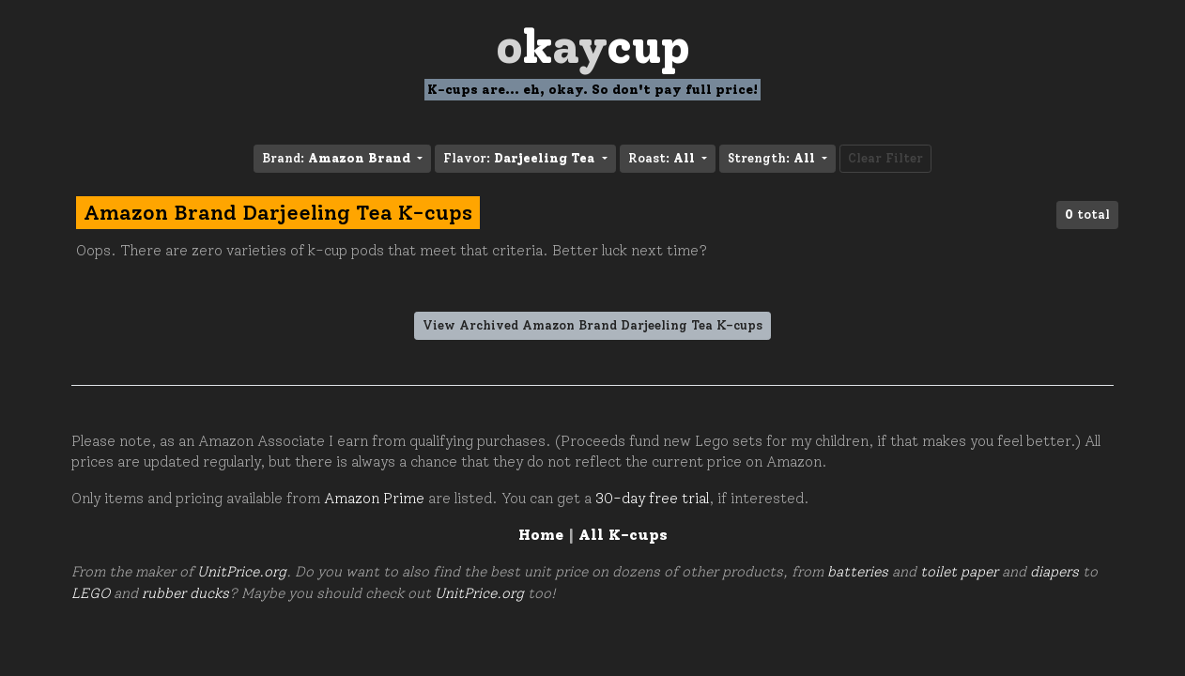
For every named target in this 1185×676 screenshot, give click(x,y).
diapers (1054, 571)
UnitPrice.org (241, 571)
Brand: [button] (338, 158)
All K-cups (623, 535)
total (1087, 214)
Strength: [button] (773, 158)
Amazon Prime (374, 498)
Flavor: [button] (520, 158)
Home (540, 535)
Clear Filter (885, 158)
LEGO (90, 593)
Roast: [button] (663, 158)
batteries (857, 571)
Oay (593, 46)
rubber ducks (185, 593)
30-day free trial (652, 498)
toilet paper (959, 571)
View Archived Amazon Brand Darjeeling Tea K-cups (592, 325)
